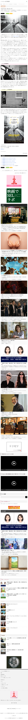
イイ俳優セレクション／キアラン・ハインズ (8, 159)
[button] (14, 463)
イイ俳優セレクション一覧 (4, 684)
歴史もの (12, 11)
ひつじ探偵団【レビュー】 (6, 275)
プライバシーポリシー (18, 708)
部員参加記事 (16, 554)
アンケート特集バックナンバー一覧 (5, 677)
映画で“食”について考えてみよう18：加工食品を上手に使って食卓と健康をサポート (20, 171)
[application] (14, 463)
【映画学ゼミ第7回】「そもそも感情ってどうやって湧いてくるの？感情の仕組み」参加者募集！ (16, 595)
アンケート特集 (7, 554)
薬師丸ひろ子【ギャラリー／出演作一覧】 (8, 340)
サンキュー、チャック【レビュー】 (7, 435)
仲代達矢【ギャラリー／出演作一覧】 (7, 412)
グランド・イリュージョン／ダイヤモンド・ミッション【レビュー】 (12, 317)
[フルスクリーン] (25, 469)
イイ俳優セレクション (8, 343)
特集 (8, 297)
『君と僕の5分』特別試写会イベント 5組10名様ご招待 (14, 649)
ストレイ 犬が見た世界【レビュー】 (7, 170)
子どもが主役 (6, 11)
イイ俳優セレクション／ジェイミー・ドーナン (9, 162)
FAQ (10, 708)
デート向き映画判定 (18, 10)
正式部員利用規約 (13, 708)
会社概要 (8, 708)
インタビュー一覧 (3, 683)
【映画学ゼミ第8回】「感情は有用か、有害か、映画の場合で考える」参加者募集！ (14, 364)
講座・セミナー (13, 369)
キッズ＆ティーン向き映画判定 (11, 10)
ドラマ (2, 681)
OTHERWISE (6, 255)
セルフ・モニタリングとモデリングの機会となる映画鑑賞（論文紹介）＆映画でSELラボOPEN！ (14, 571)
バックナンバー (3, 686)
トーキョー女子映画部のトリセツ (5, 671)
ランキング (6, 297)
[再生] (2, 469)
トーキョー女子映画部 (7, 713)
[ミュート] (24, 469)
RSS (16, 702)
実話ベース (9, 11)
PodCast (10, 255)
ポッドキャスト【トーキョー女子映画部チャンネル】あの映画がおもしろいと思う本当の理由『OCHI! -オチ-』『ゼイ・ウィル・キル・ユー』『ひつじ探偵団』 (14, 251)
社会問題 (15, 11)
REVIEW (5, 10)
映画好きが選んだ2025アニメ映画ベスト (8, 550)
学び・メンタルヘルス (8, 369)
